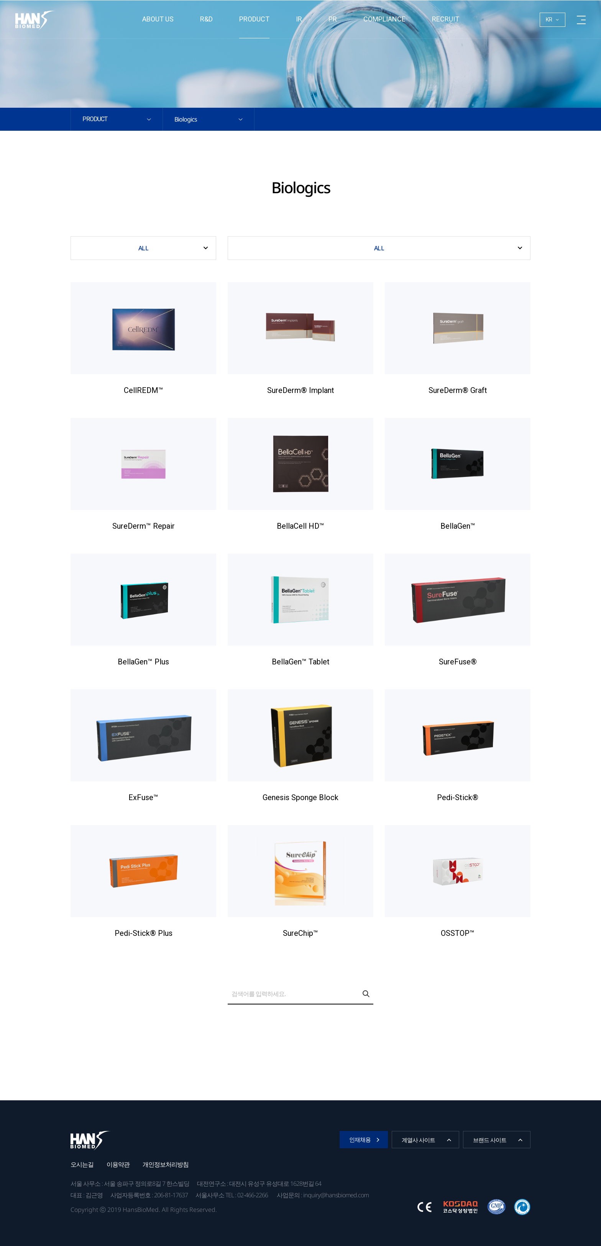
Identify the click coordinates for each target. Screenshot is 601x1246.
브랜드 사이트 (489, 1140)
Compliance (384, 19)
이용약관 (118, 1164)
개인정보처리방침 (166, 1164)
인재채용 (360, 1139)
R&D (206, 19)
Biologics (185, 119)
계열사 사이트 (418, 1140)
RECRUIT (445, 19)
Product (254, 19)
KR (549, 19)
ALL (143, 248)
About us (158, 19)
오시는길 (82, 1164)
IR (299, 19)
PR (332, 19)
